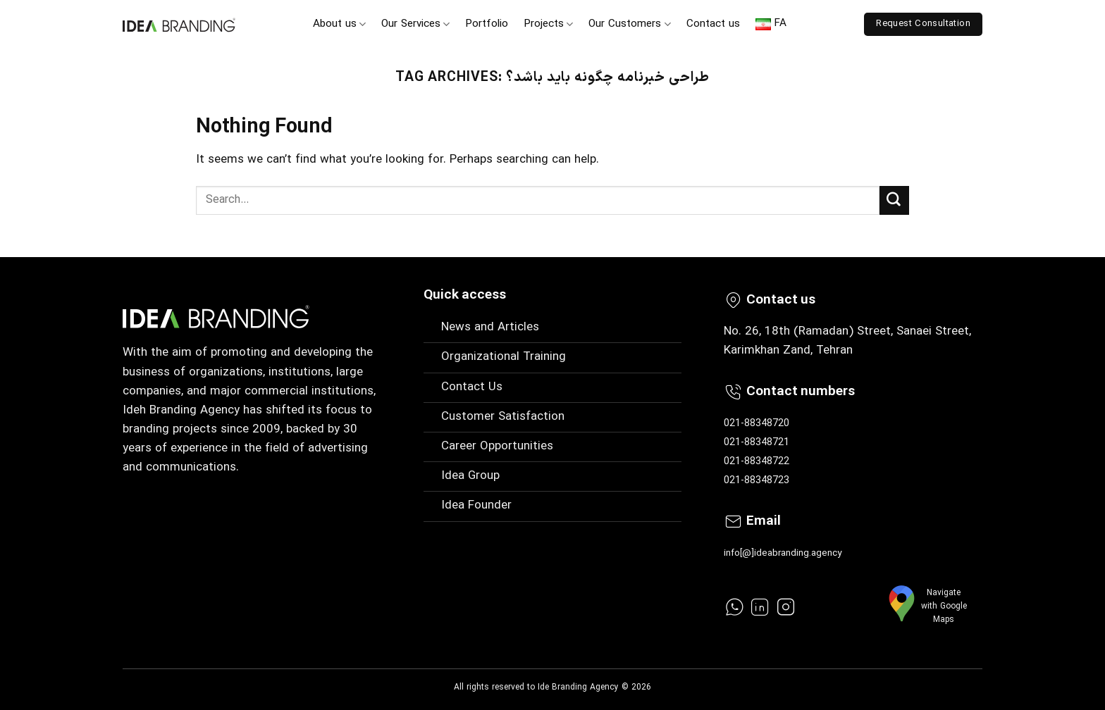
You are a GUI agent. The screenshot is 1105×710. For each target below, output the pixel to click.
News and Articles (490, 327)
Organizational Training (503, 357)
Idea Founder (476, 506)
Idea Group (470, 476)
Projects (548, 24)
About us (339, 24)
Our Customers (629, 24)
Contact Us (471, 387)
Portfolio (486, 24)
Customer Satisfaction (502, 417)
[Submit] (894, 201)
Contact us (713, 24)
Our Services (415, 24)
